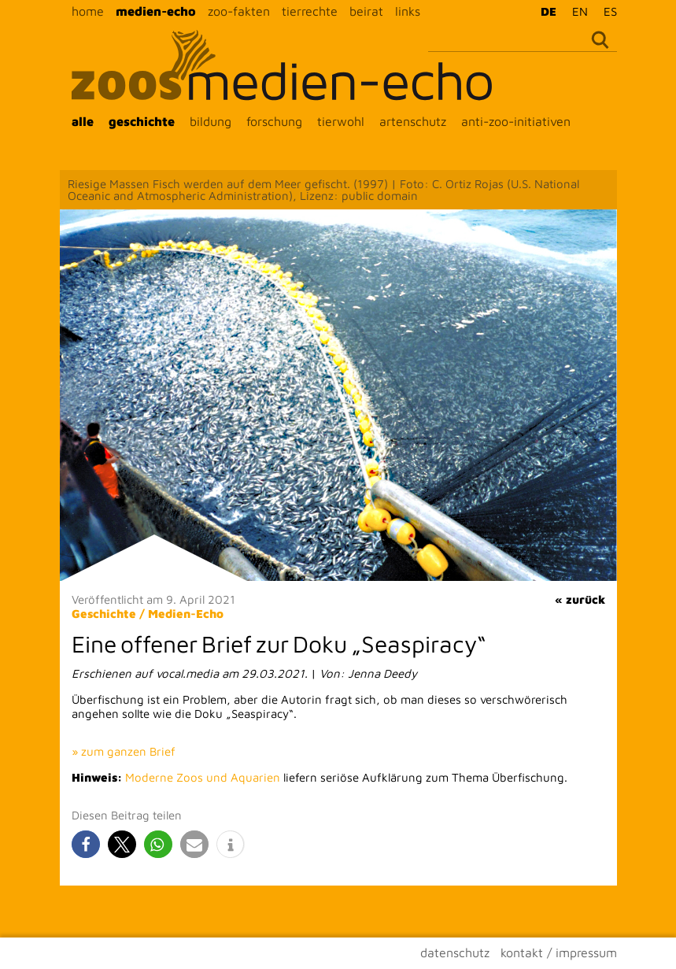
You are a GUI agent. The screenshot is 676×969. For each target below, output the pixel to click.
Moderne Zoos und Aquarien (202, 777)
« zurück (580, 599)
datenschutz (454, 952)
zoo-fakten (239, 11)
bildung (210, 121)
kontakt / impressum (559, 952)
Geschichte (104, 613)
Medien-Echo (185, 613)
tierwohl (340, 121)
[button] (86, 844)
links (407, 11)
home (88, 11)
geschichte (142, 121)
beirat (366, 11)
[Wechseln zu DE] (544, 11)
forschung (274, 121)
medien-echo (156, 11)
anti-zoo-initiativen (516, 121)
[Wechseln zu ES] (606, 11)
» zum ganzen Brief (123, 751)
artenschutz (412, 121)
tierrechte (310, 11)
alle (83, 121)
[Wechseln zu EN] (576, 11)
